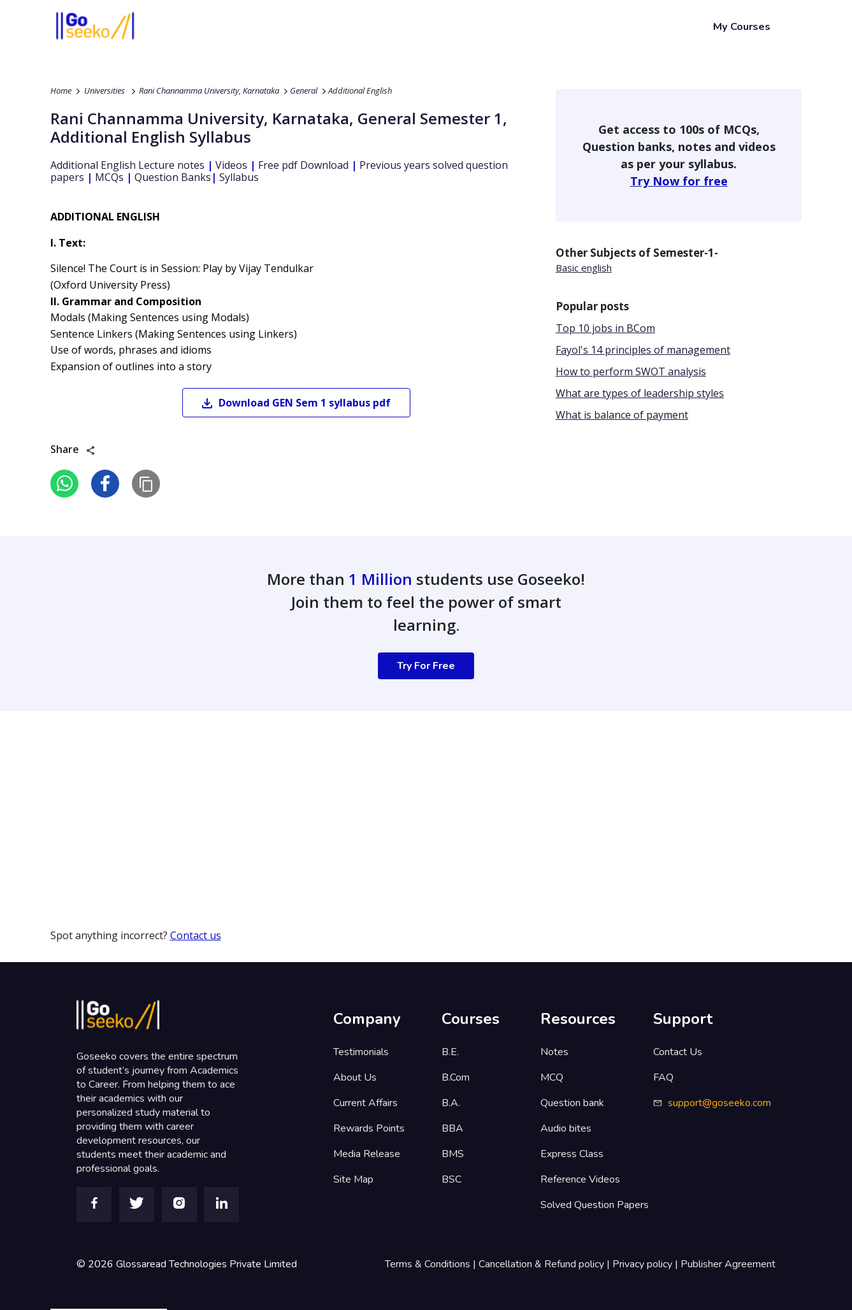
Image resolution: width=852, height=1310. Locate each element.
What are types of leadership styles (640, 393)
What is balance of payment (622, 415)
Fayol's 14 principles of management (643, 350)
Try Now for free (679, 181)
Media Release (366, 1154)
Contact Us (677, 1052)
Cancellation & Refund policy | (545, 1264)
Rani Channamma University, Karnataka (209, 90)
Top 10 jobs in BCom (605, 328)
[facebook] (105, 484)
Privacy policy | (646, 1264)
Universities (104, 90)
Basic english (584, 267)
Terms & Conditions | (432, 1264)
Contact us (195, 935)
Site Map (353, 1179)
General (303, 90)
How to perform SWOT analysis (631, 371)
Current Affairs (365, 1103)
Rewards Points (369, 1128)
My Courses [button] (741, 26)
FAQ (663, 1077)
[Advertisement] (382, 800)
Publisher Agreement (728, 1264)
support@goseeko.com (719, 1103)
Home (60, 90)
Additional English (360, 90)
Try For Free (426, 666)
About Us (355, 1077)
